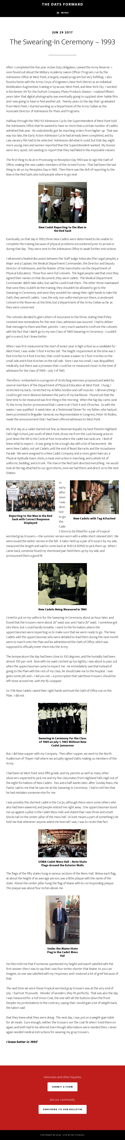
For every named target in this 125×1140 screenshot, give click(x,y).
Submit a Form (62, 1087)
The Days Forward (62, 4)
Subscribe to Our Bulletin (62, 1109)
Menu (65, 13)
